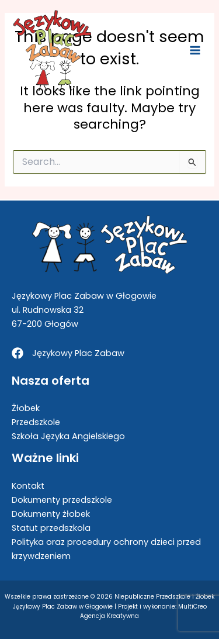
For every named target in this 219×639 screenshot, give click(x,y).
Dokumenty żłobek (51, 514)
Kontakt (28, 486)
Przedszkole (36, 422)
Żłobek (26, 408)
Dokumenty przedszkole (62, 500)
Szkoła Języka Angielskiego (68, 436)
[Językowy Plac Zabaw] (68, 353)
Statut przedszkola (51, 528)
